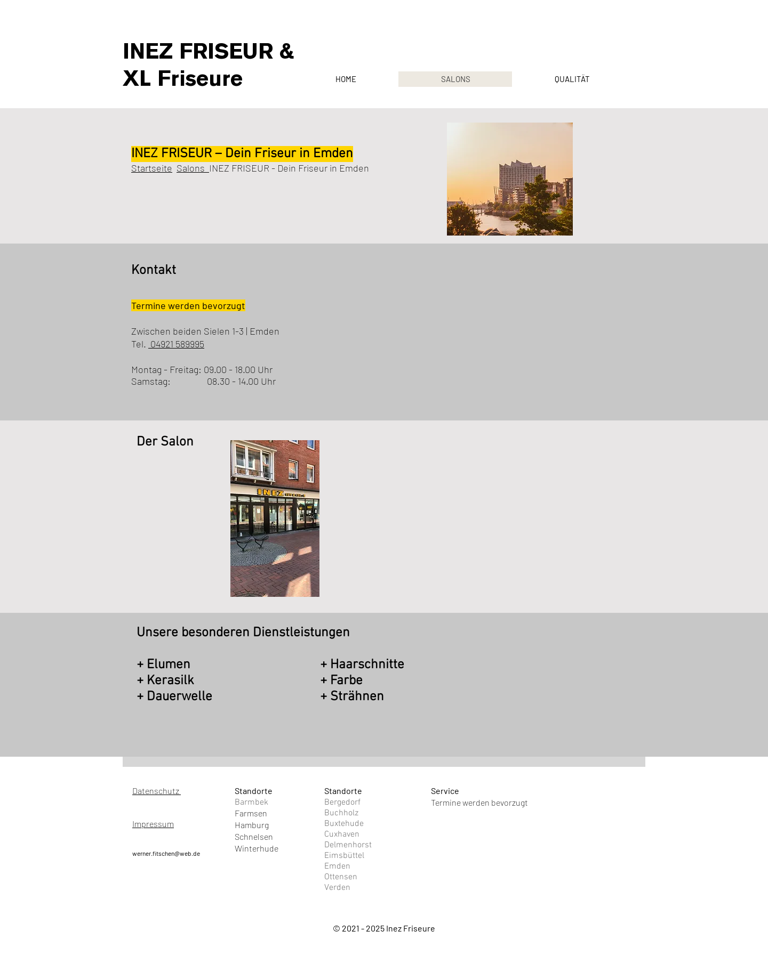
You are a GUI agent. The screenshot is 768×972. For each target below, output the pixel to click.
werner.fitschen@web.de (166, 853)
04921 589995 (176, 344)
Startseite (151, 168)
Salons (193, 168)
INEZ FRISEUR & (208, 51)
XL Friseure (183, 78)
